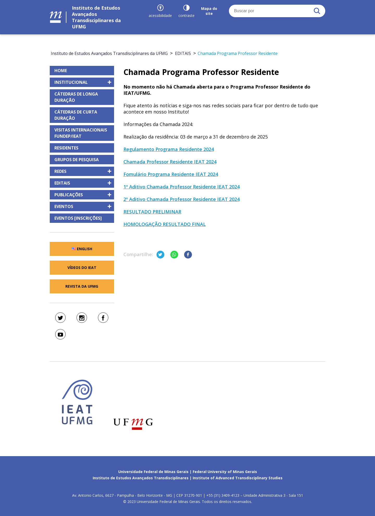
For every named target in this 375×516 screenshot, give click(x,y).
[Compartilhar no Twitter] (160, 255)
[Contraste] (186, 11)
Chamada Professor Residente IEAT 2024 (169, 162)
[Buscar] (317, 11)
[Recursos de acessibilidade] (160, 11)
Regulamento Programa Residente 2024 (168, 149)
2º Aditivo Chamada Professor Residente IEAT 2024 (181, 199)
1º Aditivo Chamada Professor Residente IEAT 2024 (181, 187)
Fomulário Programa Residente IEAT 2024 (170, 174)
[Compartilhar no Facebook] (188, 255)
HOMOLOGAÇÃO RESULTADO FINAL (164, 224)
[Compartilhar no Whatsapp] (174, 255)
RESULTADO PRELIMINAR (152, 212)
